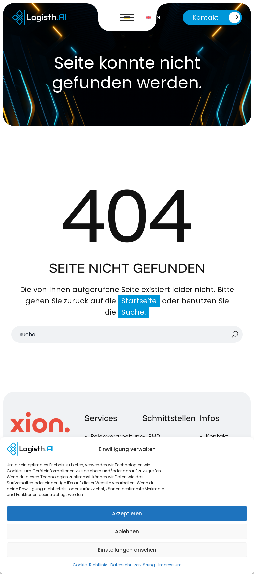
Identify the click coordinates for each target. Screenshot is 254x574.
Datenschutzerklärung (132, 565)
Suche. (133, 312)
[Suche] (127, 334)
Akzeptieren (127, 513)
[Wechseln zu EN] (152, 17)
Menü (127, 17)
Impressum (170, 565)
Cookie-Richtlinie (90, 565)
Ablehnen (127, 531)
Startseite (139, 301)
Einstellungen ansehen (127, 549)
